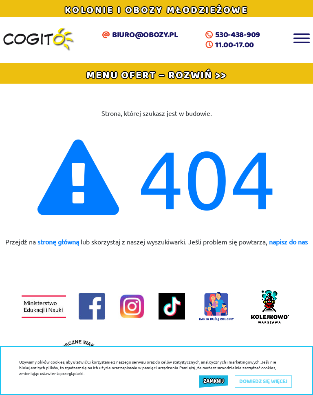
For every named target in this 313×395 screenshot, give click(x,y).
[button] (156, 74)
